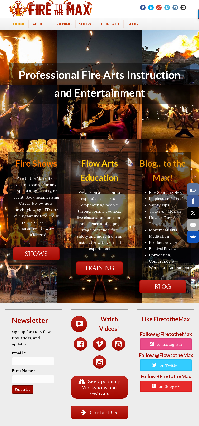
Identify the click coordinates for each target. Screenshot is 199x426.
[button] (36, 253)
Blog (132, 24)
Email (19, 352)
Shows (86, 24)
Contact (110, 24)
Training (63, 24)
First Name (24, 370)
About (39, 24)
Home (19, 24)
